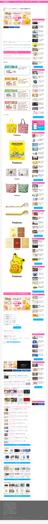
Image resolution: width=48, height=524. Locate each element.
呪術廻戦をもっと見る (38, 263)
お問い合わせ (10, 511)
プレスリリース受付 (15, 517)
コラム (34, 1)
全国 (13, 343)
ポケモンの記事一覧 (17, 327)
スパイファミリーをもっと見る (38, 319)
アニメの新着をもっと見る (17, 462)
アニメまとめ (30, 1)
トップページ (15, 1)
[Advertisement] (9, 34)
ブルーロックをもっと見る (38, 359)
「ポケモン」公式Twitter (15, 324)
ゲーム (6, 343)
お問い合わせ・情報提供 (9, 517)
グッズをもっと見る (17, 479)
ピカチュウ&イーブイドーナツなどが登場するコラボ (21, 47)
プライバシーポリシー (21, 517)
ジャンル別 (19, 1)
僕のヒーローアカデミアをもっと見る (38, 291)
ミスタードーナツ (10, 343)
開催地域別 (23, 1)
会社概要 (4, 517)
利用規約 (23, 519)
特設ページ (13, 314)
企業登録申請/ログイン (39, 1)
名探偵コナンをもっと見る (38, 235)
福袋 (15, 343)
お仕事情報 (27, 1)
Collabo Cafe (6, 1)
